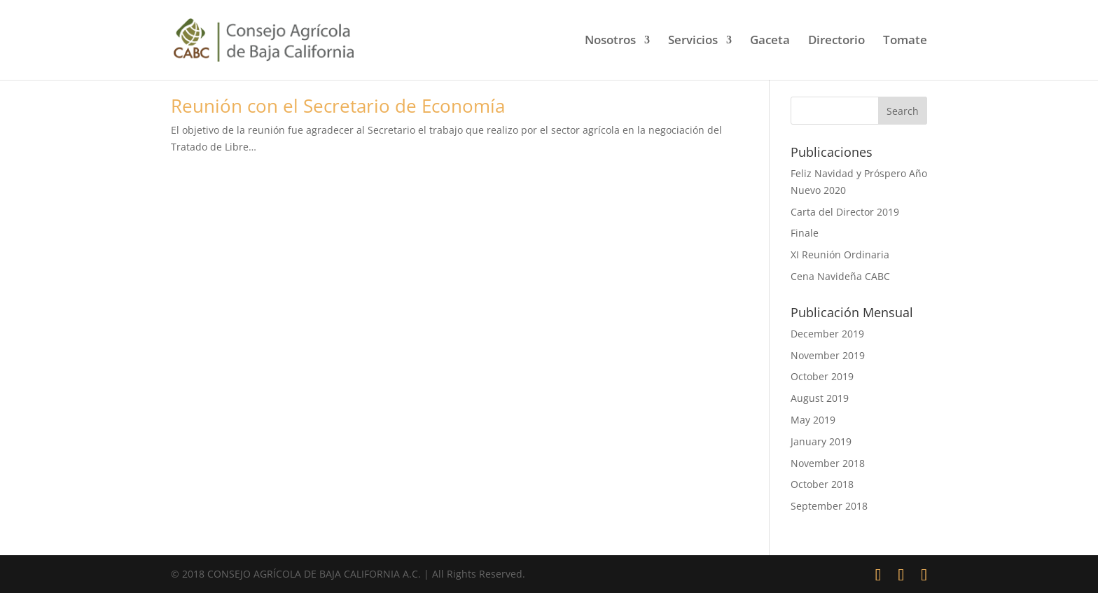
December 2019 (827, 333)
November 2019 (828, 355)
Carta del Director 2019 (845, 211)
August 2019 (820, 398)
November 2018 (828, 463)
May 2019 (813, 419)
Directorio (836, 41)
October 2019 (822, 376)
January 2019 (821, 441)
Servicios (693, 41)
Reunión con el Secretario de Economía (338, 105)
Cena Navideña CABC (840, 276)
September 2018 (829, 505)
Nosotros (610, 41)
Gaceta (770, 41)
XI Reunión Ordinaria (840, 254)
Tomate (905, 41)
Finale (805, 232)
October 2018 (822, 484)
